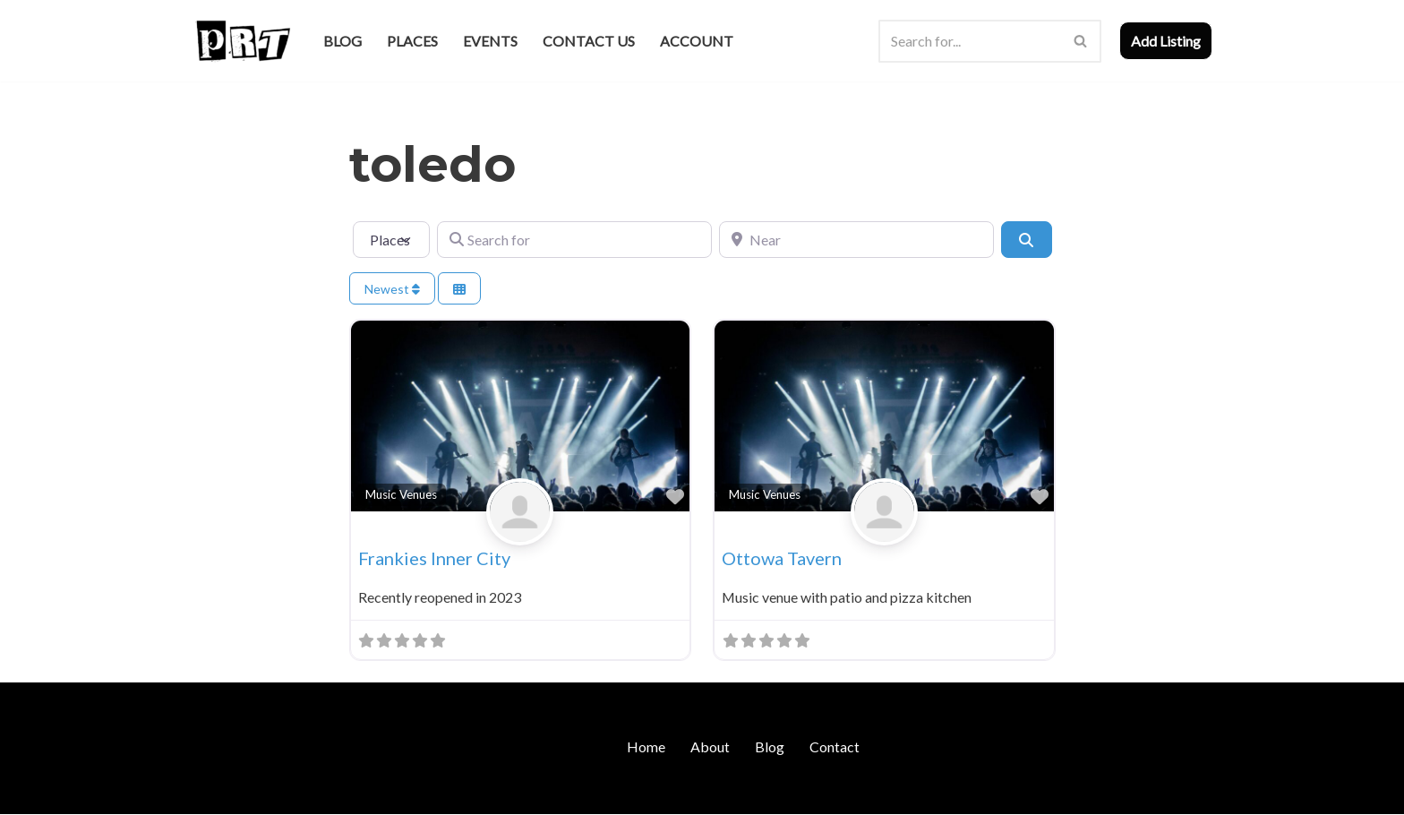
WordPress (346, 792)
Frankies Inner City (434, 558)
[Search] (969, 41)
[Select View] (459, 288)
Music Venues (401, 494)
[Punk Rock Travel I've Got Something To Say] (242, 40)
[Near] (856, 239)
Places (412, 40)
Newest (392, 288)
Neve (208, 792)
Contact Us (589, 40)
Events (490, 40)
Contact (834, 746)
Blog (342, 40)
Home (646, 746)
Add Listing (1166, 40)
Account (696, 40)
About (710, 746)
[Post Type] (391, 239)
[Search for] (574, 239)
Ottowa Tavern (782, 558)
